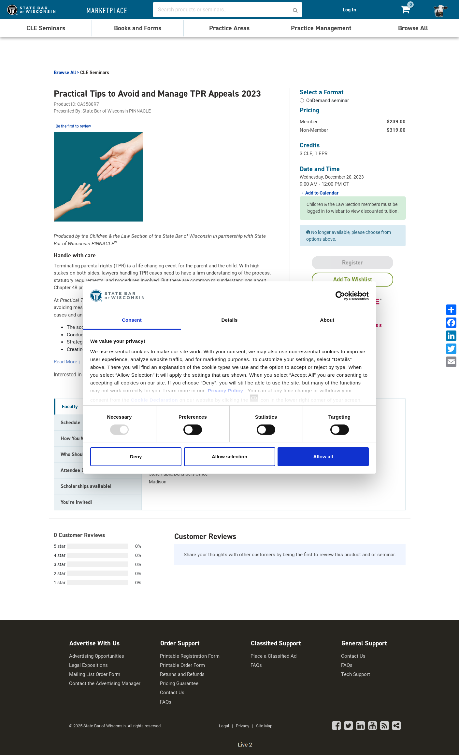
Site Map (264, 726)
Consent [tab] (132, 319)
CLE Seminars (45, 28)
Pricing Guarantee (179, 683)
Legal (224, 726)
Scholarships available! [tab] (86, 486)
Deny (136, 456)
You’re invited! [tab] (76, 502)
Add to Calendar (321, 193)
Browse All (413, 28)
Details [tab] (230, 319)
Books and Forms (137, 28)
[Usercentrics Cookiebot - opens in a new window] (340, 296)
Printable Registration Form (190, 656)
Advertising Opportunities (96, 656)
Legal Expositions (88, 665)
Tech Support (355, 674)
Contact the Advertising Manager (104, 683)
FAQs (165, 702)
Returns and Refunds (182, 674)
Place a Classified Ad (273, 656)
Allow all (323, 456)
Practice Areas (229, 28)
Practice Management (321, 28)
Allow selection (229, 456)
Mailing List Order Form (94, 674)
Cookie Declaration (154, 399)
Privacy (242, 726)
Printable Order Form (182, 665)
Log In (349, 9)
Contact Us (172, 692)
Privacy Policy (225, 390)
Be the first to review (73, 125)
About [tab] (327, 319)
